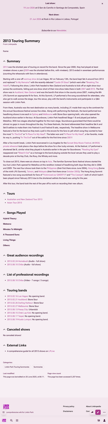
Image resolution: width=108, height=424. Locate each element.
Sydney (35, 114)
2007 (83, 89)
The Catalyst (77, 175)
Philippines (52, 168)
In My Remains (22, 82)
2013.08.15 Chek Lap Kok (19, 313)
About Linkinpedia (93, 406)
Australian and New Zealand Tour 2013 (24, 199)
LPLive (52, 351)
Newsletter (61, 30)
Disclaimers (68, 411)
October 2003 (73, 171)
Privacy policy (68, 406)
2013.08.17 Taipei (15, 316)
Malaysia (43, 171)
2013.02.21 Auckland (17, 299)
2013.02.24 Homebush (17, 261)
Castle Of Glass (62, 82)
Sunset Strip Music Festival (79, 143)
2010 (92, 89)
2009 (26, 70)
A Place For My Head (35, 134)
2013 (5, 67)
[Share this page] (92, 412)
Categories (7, 362)
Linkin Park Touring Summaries (17, 367)
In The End (17, 134)
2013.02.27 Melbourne (17, 306)
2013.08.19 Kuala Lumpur (19, 319)
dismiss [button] (102, 3)
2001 (69, 137)
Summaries (38, 367)
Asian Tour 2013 (14, 202)
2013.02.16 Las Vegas (17, 296)
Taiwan (30, 171)
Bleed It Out (24, 153)
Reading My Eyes (90, 149)
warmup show (30, 79)
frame (5, 51)
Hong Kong (93, 168)
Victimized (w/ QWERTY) (54, 175)
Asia (50, 161)
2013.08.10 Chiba (15, 264)
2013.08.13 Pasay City (17, 309)
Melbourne (47, 114)
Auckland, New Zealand (25, 92)
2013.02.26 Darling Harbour (20, 303)
